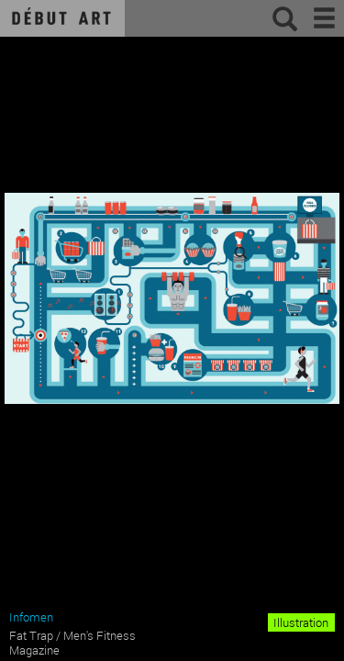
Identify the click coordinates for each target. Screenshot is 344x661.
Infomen (31, 617)
